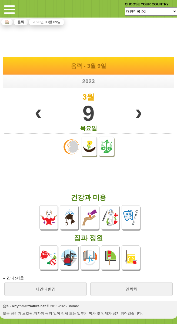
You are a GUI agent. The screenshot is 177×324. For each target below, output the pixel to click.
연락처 (131, 289)
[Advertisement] (88, 40)
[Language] (151, 11)
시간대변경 (45, 289)
